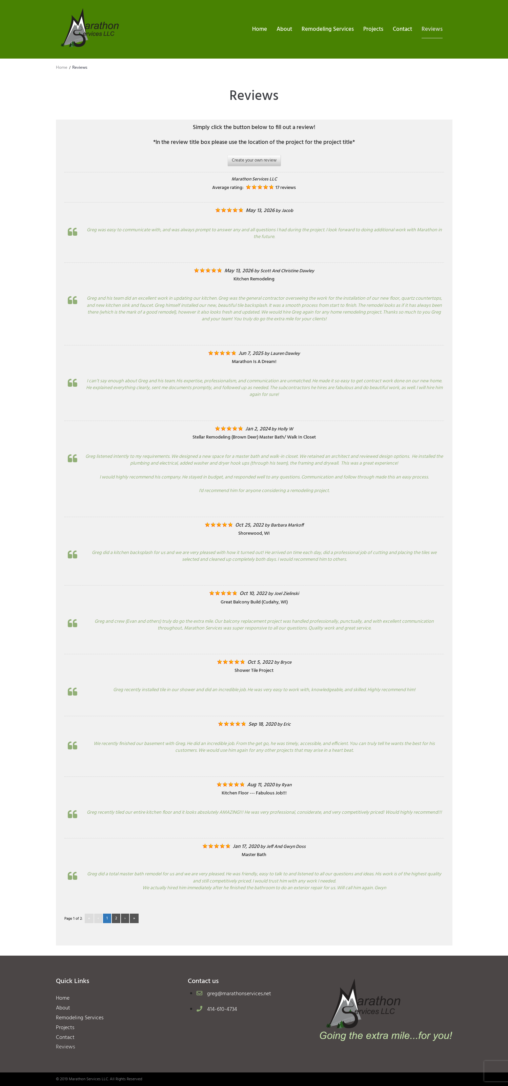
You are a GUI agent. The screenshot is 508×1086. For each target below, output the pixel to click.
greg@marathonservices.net (239, 993)
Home (61, 67)
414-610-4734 (222, 1009)
